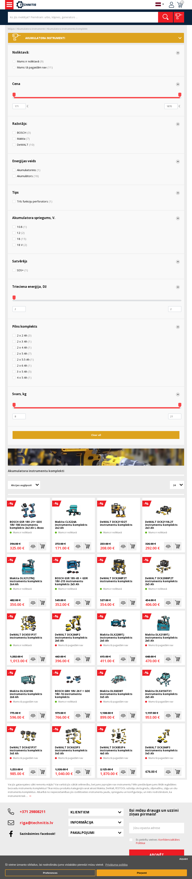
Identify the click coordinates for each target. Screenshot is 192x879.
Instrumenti (9, 4)
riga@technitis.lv (36, 822)
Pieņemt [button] (142, 872)
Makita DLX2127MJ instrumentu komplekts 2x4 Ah (26, 581)
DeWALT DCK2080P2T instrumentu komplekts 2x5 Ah (161, 581)
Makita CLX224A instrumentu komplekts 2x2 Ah (71, 525)
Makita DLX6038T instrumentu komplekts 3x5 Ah (116, 694)
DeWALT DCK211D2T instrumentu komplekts (116, 523)
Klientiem (79, 812)
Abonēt (156, 854)
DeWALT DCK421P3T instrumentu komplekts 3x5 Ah (26, 750)
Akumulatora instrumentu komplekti (67, 28)
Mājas (11, 28)
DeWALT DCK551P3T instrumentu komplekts (26, 636)
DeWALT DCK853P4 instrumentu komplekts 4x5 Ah (116, 750)
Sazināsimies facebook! (37, 834)
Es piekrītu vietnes (158, 841)
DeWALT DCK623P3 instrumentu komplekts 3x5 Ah (71, 750)
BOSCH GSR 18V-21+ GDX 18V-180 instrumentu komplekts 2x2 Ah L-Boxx (27, 525)
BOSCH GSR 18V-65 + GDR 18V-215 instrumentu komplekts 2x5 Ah (71, 581)
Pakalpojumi (82, 832)
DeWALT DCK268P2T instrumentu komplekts (116, 580)
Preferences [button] (50, 872)
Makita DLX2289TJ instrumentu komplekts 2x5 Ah (116, 637)
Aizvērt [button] (183, 859)
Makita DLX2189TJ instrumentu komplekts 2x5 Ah (161, 637)
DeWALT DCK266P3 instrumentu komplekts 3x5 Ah (161, 750)
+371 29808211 (33, 811)
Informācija (81, 822)
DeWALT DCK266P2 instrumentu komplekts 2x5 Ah (71, 637)
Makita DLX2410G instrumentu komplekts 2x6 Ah (26, 694)
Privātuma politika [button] (116, 864)
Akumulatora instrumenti (31, 28)
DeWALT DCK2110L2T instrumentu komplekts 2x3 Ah (161, 525)
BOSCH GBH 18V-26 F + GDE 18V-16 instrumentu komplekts (72, 694)
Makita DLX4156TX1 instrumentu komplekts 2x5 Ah (161, 694)
